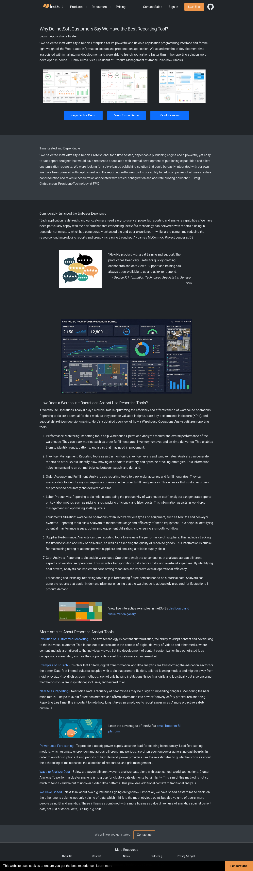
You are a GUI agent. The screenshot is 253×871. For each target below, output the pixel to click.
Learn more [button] (104, 865)
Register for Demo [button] (83, 115)
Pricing (121, 7)
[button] (79, 7)
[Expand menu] (86, 7)
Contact (96, 856)
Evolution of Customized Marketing (64, 639)
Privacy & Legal (186, 856)
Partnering (156, 856)
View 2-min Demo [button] (126, 115)
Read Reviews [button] (170, 115)
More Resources (126, 850)
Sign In (173, 7)
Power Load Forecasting (57, 746)
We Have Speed (51, 792)
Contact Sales (152, 7)
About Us (66, 856)
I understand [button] (238, 865)
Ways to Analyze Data (55, 772)
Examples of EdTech (54, 665)
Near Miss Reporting (54, 691)
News (126, 856)
